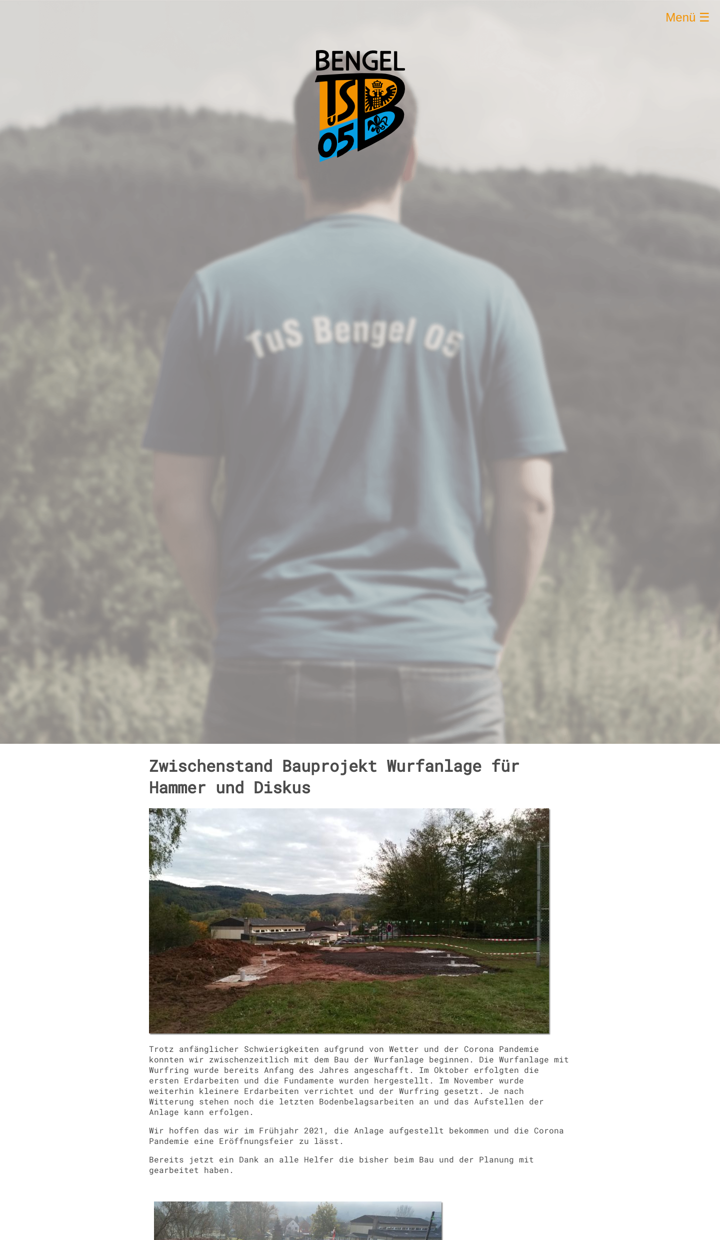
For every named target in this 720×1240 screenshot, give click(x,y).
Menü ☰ (688, 17)
